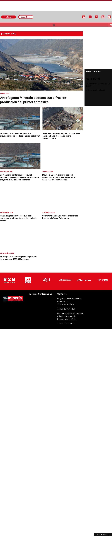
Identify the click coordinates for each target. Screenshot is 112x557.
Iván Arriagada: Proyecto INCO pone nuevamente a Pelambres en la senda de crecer (18, 218)
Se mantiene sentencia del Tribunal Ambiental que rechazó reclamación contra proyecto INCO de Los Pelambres (19, 177)
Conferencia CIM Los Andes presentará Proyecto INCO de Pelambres (60, 217)
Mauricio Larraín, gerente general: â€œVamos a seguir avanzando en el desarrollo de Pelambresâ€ (58, 177)
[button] (54, 25)
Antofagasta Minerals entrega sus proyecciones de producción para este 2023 (20, 134)
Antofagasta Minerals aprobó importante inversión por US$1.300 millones (18, 257)
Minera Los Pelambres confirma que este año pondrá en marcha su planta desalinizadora (61, 136)
